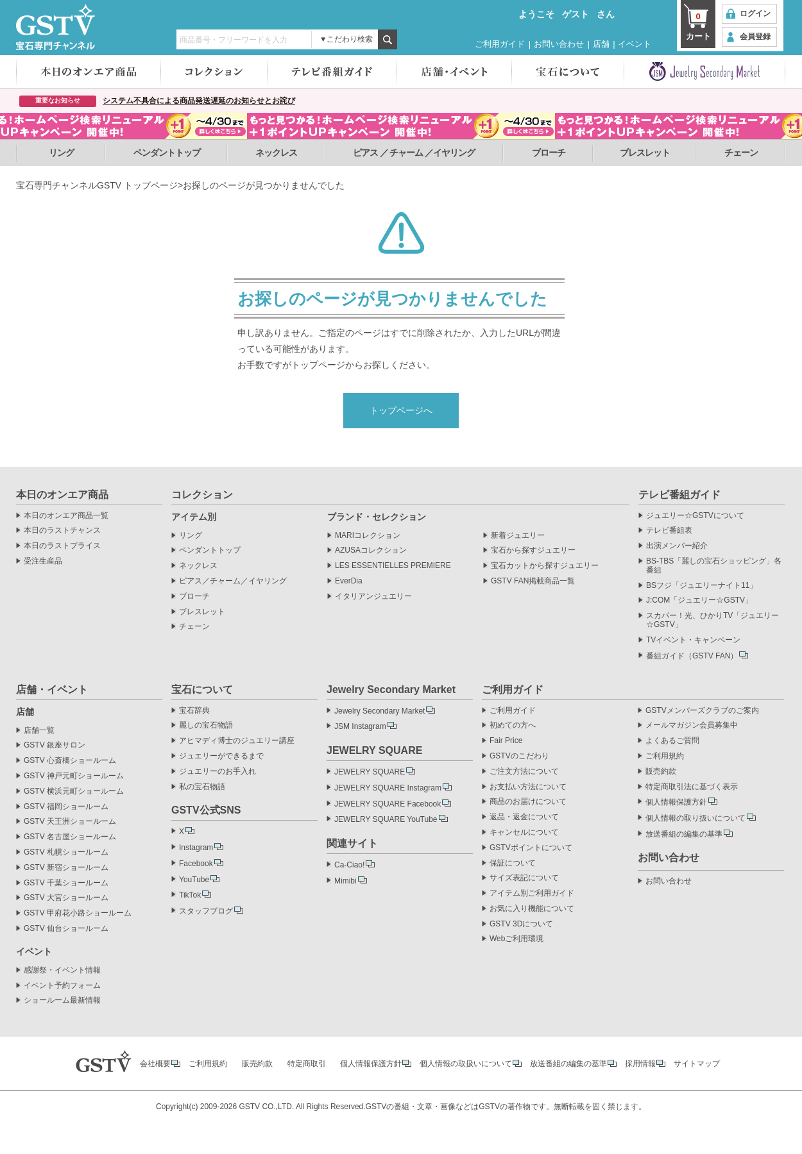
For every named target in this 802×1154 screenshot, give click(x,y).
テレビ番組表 (669, 530)
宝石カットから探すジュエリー (545, 566)
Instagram (196, 847)
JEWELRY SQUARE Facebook (387, 803)
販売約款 (660, 771)
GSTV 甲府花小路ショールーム (78, 913)
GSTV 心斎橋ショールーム (70, 761)
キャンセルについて (524, 832)
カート (698, 25)
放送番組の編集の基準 (683, 834)
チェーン (741, 152)
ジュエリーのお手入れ (217, 771)
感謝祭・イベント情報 (62, 970)
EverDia (349, 581)
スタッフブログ (206, 911)
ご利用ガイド (500, 44)
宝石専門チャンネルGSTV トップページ (97, 185)
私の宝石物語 (202, 787)
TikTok (190, 895)
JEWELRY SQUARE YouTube (386, 819)
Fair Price (506, 741)
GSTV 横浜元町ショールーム (74, 791)
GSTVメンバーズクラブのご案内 (702, 711)
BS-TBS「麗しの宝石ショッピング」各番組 (713, 565)
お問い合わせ (559, 44)
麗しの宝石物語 (206, 725)
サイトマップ (697, 1063)
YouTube (194, 879)
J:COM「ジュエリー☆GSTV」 (699, 600)
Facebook (196, 863)
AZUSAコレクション (371, 550)
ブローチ (548, 152)
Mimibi (345, 880)
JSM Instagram (360, 726)
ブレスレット (645, 152)
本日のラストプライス (62, 546)
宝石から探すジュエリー (533, 550)
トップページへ (401, 410)
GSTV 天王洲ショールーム (70, 821)
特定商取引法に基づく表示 (691, 787)
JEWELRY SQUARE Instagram (387, 787)
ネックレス (276, 152)
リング (61, 152)
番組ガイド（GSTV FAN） (692, 655)
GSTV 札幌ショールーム (66, 852)
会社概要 (155, 1063)
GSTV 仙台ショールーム (66, 928)
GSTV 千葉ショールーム (66, 883)
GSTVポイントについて (531, 848)
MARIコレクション (367, 535)
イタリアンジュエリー (373, 596)
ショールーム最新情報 (62, 1000)
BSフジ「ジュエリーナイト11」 (701, 585)
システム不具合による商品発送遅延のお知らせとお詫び (199, 100)
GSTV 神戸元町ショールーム (74, 776)
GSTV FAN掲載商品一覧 (533, 581)
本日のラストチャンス (62, 530)
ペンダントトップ (166, 152)
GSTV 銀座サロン (54, 745)
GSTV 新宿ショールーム (66, 868)
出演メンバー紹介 (677, 546)
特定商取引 (306, 1063)
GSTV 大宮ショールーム (66, 898)
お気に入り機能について (532, 909)
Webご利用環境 (516, 939)
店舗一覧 (39, 730)
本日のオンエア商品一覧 (66, 516)
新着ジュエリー (518, 535)
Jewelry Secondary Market (379, 711)
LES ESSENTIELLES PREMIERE (393, 566)
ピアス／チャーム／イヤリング (233, 581)
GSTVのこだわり (519, 756)
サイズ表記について (524, 878)
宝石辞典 (194, 711)
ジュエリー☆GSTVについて (695, 516)
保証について (513, 863)
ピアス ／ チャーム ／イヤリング (414, 152)
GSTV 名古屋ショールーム (70, 837)
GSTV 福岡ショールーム (66, 807)
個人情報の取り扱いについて (695, 818)
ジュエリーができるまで (221, 756)
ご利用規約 (664, 756)
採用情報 (640, 1063)
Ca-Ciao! (349, 864)
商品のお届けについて (528, 802)
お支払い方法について (528, 787)
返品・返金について (524, 817)
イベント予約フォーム (62, 986)
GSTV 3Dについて (521, 924)
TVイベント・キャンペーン (693, 640)
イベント (634, 44)
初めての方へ (513, 725)
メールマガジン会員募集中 (691, 725)
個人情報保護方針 (676, 802)
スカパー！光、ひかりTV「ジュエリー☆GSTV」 (712, 620)
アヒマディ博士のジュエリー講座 (236, 741)
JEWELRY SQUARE (369, 771)
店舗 (601, 44)
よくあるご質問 (672, 741)
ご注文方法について (524, 771)
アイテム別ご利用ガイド (532, 893)
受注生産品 (43, 561)
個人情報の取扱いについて (466, 1063)
